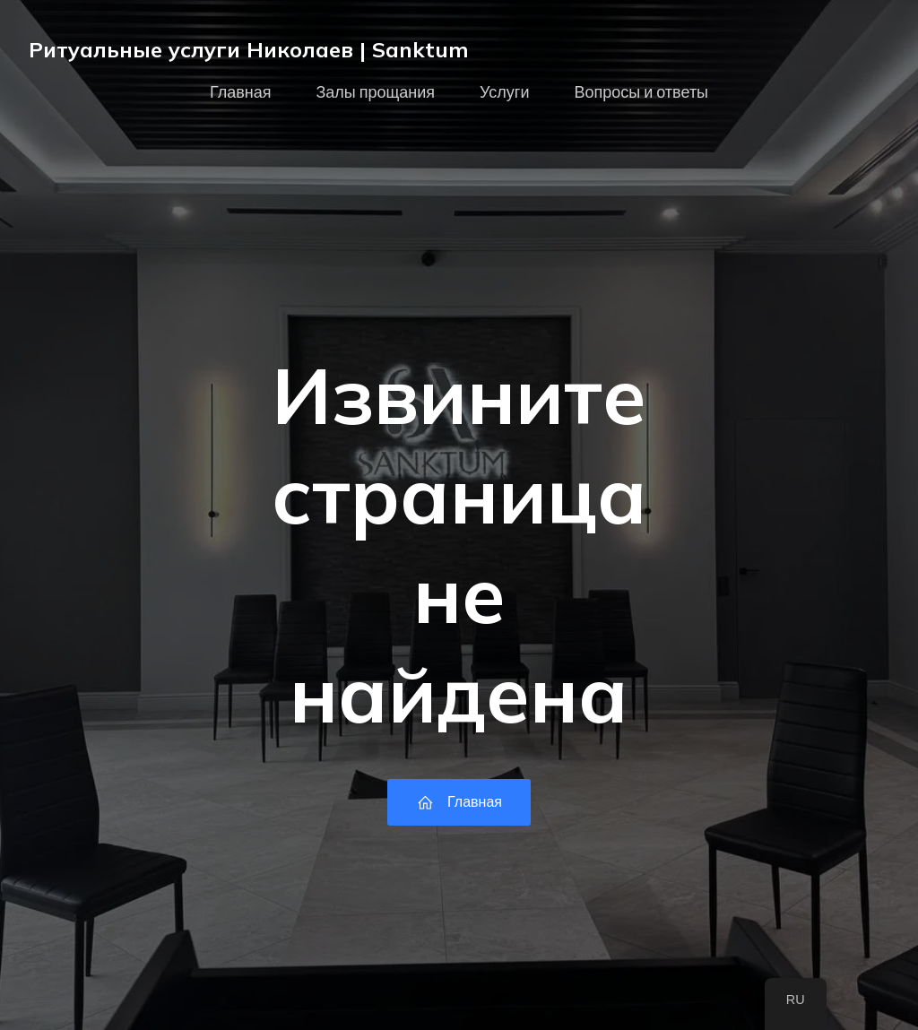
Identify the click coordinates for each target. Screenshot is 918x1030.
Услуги (504, 92)
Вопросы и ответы (641, 92)
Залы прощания (375, 92)
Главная (241, 92)
